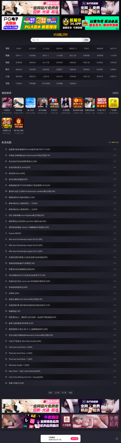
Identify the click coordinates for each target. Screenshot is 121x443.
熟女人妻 (73, 55)
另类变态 (113, 62)
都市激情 (19, 76)
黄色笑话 (100, 76)
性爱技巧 (113, 76)
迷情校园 (73, 76)
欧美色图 (46, 69)
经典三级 (86, 62)
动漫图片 (59, 69)
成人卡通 (46, 62)
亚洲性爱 (19, 62)
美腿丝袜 (73, 69)
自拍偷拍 (32, 55)
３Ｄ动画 (59, 55)
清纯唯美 (86, 69)
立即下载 (74, 439)
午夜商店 (19, 83)
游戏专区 (59, 48)
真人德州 (32, 48)
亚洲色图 (32, 69)
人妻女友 (46, 76)
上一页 (57, 393)
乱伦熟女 (100, 62)
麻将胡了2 (73, 48)
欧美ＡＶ (46, 55)
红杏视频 (59, 83)
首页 (50, 393)
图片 (7, 69)
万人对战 (46, 48)
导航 (7, 83)
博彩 (7, 48)
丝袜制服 (86, 55)
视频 (7, 55)
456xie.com (60, 35)
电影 (7, 62)
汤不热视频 (46, 83)
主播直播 (100, 55)
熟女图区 (100, 69)
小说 (7, 76)
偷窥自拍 (19, 69)
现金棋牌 (100, 48)
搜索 (86, 40)
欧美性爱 (59, 62)
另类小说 (86, 76)
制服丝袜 (73, 62)
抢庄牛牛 (113, 48)
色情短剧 (73, 83)
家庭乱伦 (32, 76)
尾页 (70, 393)
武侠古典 (59, 76)
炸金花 (86, 48)
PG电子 (19, 48)
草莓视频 (32, 83)
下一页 (64, 393)
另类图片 (113, 69)
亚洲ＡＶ (19, 55)
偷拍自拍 (32, 62)
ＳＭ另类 (113, 55)
